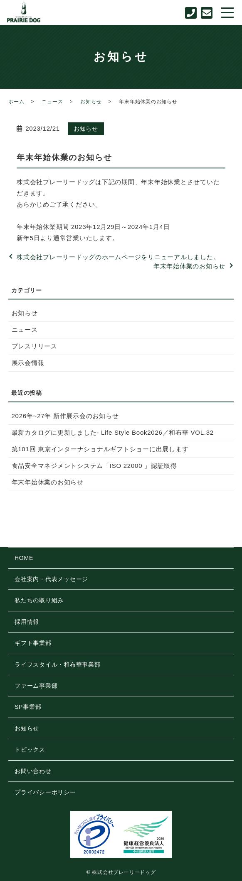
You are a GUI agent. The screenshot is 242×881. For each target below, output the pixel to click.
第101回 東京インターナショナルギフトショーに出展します (100, 449)
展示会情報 (28, 362)
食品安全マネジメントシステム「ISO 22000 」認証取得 (94, 465)
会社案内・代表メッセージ (51, 579)
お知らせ (90, 102)
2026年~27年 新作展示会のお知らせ (65, 415)
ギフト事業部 (33, 643)
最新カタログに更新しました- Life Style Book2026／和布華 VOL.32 (113, 432)
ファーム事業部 (36, 685)
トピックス (30, 749)
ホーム (16, 102)
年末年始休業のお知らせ (189, 266)
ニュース (52, 102)
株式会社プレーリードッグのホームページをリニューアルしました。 (118, 256)
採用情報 (27, 621)
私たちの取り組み (39, 600)
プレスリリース (34, 346)
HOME (24, 558)
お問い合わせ (33, 771)
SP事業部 (28, 706)
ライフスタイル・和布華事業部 (58, 664)
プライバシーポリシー (45, 792)
